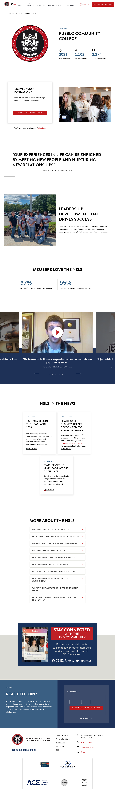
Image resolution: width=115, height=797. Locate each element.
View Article (31, 449)
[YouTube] (28, 750)
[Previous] (36, 373)
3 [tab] (56, 375)
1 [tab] (49, 375)
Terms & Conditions (63, 739)
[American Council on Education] (37, 783)
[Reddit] (35, 750)
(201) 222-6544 (86, 742)
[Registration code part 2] (30, 107)
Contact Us (60, 746)
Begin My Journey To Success (30, 113)
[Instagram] (17, 750)
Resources (69, 6)
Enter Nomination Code (103, 4)
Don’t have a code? (86, 718)
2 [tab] (52, 375)
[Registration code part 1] (19, 107)
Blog (57, 750)
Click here (42, 128)
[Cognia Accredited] (64, 782)
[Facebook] (13, 750)
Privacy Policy (60, 743)
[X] (24, 750)
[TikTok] (31, 750)
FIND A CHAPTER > (10, 14)
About (20, 6)
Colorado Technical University (72, 443)
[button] (57, 332)
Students (41, 6)
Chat (83, 752)
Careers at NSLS (62, 735)
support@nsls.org (87, 747)
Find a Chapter (30, 4)
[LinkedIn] (20, 750)
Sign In (86, 4)
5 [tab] (62, 375)
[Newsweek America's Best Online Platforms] (44, 764)
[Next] (78, 373)
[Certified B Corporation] (84, 782)
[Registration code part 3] (41, 107)
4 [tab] (59, 375)
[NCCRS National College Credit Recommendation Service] (68, 764)
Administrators (55, 6)
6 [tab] (66, 375)
